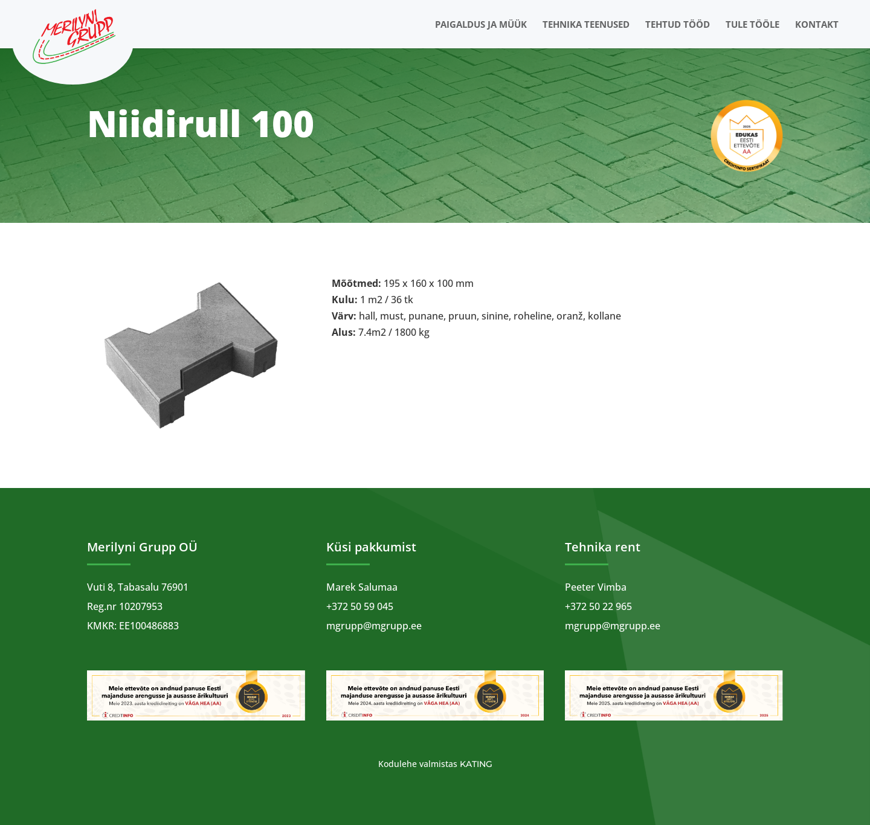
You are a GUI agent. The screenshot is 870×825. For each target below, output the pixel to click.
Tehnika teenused (586, 25)
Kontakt (817, 25)
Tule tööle (752, 25)
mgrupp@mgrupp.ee (374, 625)
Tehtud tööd (677, 25)
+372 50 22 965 (598, 606)
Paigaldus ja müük (481, 25)
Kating (476, 764)
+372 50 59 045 (359, 606)
